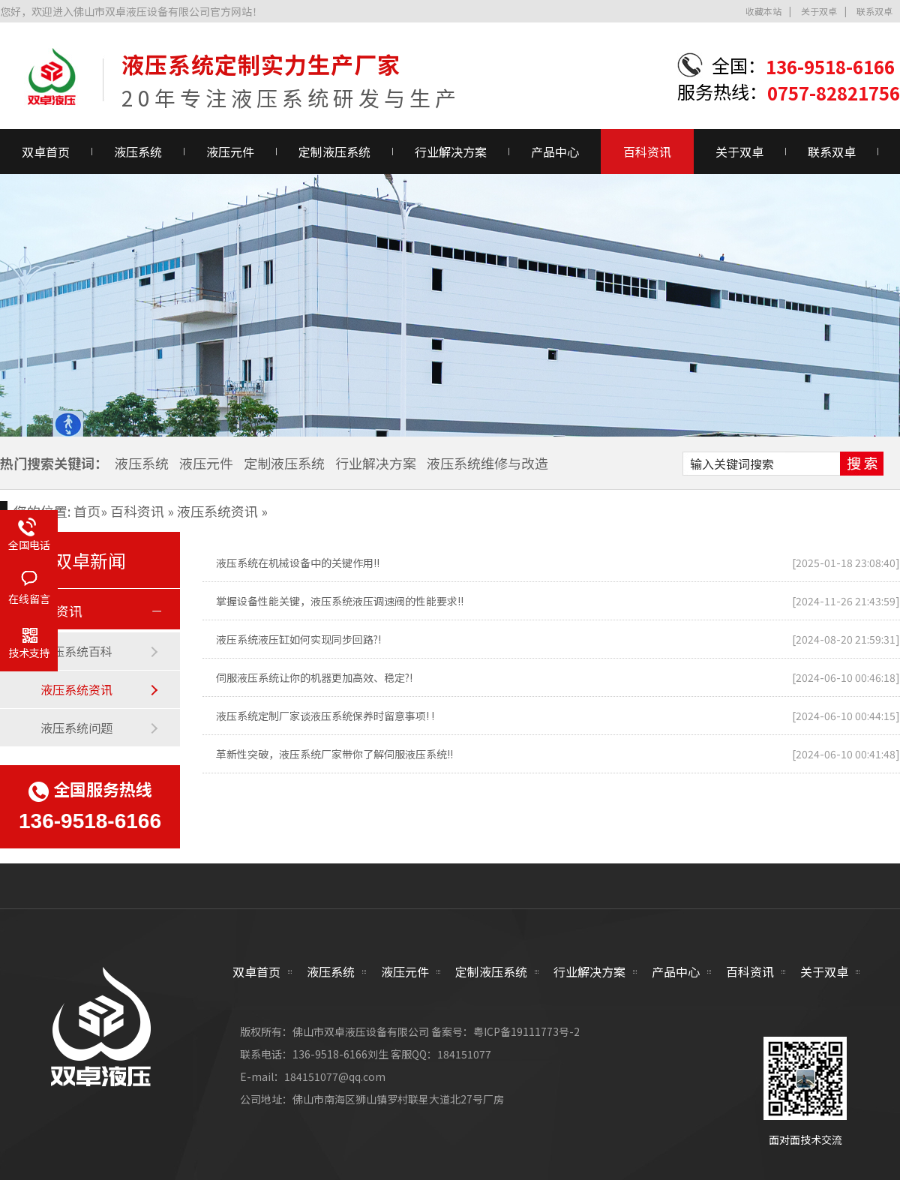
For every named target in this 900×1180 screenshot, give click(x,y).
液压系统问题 (76, 728)
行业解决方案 (451, 152)
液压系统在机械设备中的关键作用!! (298, 562)
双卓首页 (256, 971)
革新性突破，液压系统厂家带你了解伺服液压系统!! (334, 753)
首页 (87, 511)
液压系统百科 (76, 651)
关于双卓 (819, 11)
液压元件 (230, 152)
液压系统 (138, 152)
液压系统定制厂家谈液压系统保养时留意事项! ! (325, 715)
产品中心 (555, 152)
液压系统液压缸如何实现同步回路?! (298, 639)
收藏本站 (764, 11)
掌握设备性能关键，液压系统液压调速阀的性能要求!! (340, 600)
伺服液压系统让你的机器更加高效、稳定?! (314, 677)
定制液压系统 (334, 152)
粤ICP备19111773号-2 (526, 1031)
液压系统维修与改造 (487, 463)
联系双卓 (874, 11)
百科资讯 (647, 152)
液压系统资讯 (217, 511)
